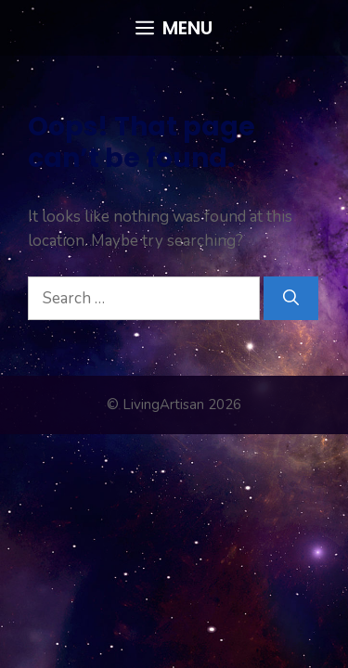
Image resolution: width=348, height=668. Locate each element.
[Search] (291, 298)
